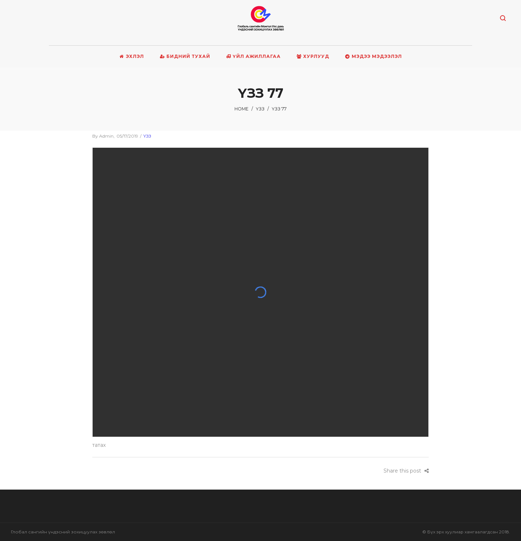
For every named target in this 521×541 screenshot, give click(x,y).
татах (99, 445)
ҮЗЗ (260, 109)
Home (241, 109)
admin (103, 136)
